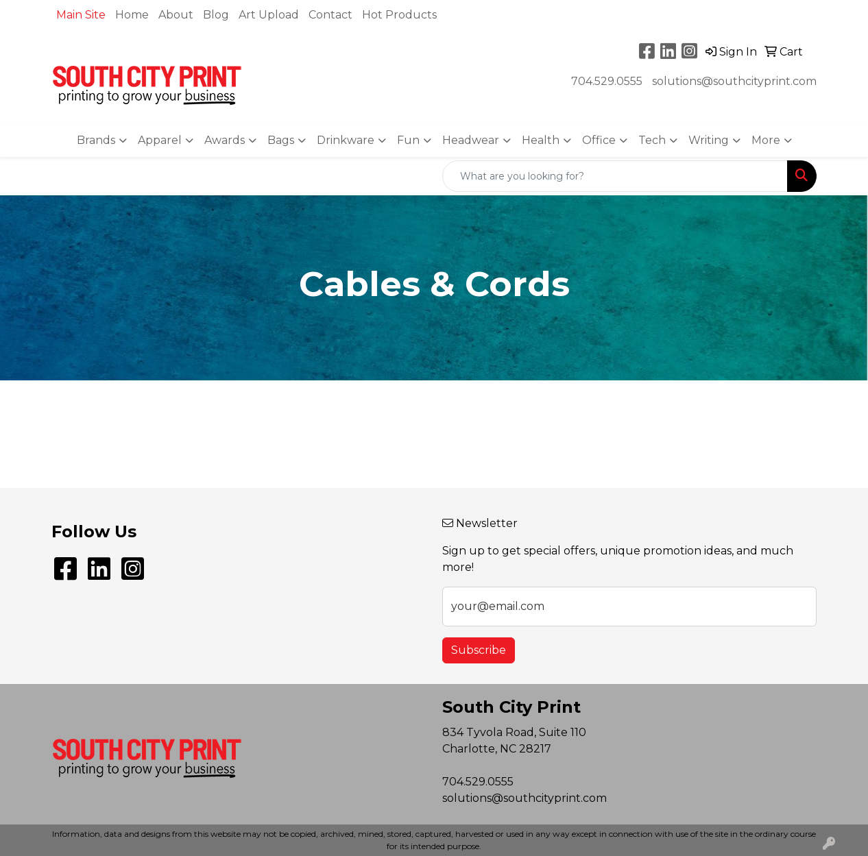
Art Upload (269, 14)
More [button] (765, 140)
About (175, 14)
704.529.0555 (606, 81)
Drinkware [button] (345, 140)
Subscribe (478, 650)
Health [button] (540, 140)
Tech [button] (652, 140)
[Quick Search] (615, 176)
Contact (330, 14)
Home (132, 14)
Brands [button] (96, 140)
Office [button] (599, 140)
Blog (216, 14)
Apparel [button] (160, 140)
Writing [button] (708, 140)
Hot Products (399, 14)
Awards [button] (224, 140)
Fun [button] (408, 140)
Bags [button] (280, 140)
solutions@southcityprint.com (734, 81)
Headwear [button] (470, 140)
